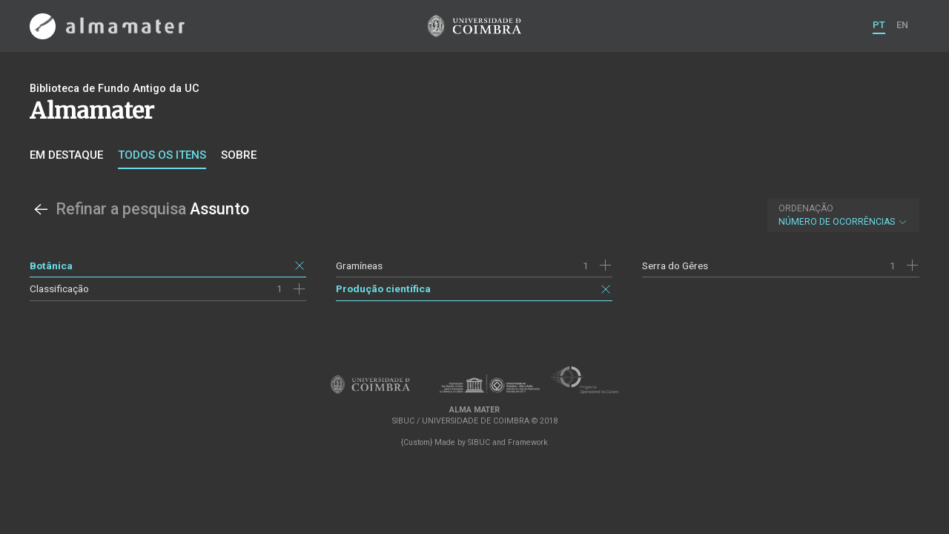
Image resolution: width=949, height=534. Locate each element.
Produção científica (383, 288)
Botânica (51, 265)
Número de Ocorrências (843, 215)
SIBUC (479, 442)
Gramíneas (359, 265)
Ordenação (805, 208)
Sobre (239, 155)
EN (902, 24)
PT (879, 24)
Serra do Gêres (675, 265)
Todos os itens (162, 155)
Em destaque (66, 155)
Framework (528, 442)
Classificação (59, 288)
